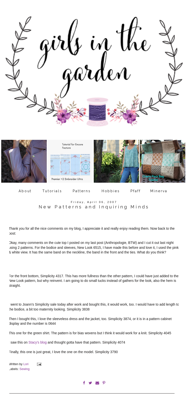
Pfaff (135, 191)
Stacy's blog (37, 342)
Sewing (25, 369)
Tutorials (52, 191)
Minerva (158, 191)
